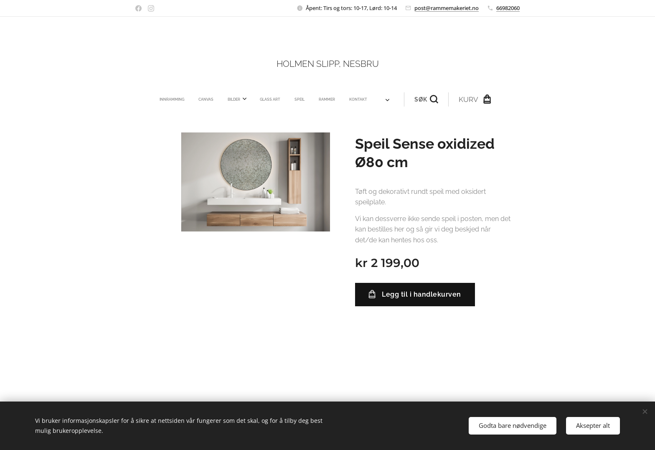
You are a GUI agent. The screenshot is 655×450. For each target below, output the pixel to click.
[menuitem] (217, 99)
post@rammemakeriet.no (446, 8)
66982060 (508, 8)
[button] (371, 99)
